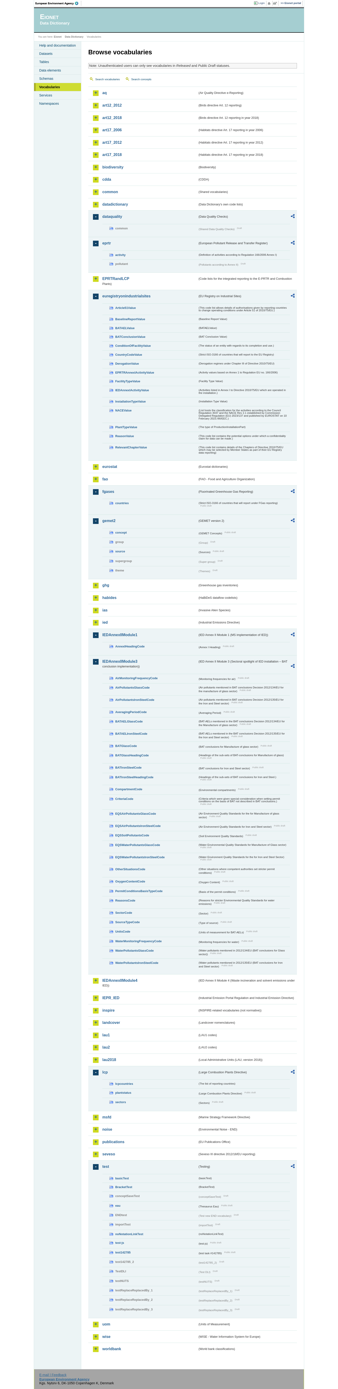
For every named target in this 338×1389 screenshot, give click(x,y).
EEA (58, 3)
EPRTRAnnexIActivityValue (134, 372)
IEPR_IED (110, 998)
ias (105, 610)
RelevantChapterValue (131, 447)
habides (109, 598)
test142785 (123, 1252)
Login (261, 3)
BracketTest (123, 1187)
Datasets (46, 54)
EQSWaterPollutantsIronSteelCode (140, 857)
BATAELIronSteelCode (131, 733)
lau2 (106, 1047)
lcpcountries (124, 1084)
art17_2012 (112, 142)
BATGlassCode (126, 746)
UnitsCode (122, 931)
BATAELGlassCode (129, 721)
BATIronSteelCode (128, 767)
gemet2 (108, 521)
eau (117, 1205)
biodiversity (112, 167)
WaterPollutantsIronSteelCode (136, 963)
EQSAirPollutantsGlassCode (135, 813)
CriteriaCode (124, 799)
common (110, 192)
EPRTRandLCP (115, 279)
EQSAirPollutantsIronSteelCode (138, 826)
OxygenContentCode (130, 881)
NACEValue (123, 410)
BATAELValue (124, 328)
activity (120, 255)
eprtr (106, 243)
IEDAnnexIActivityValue (132, 390)
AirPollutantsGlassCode (132, 687)
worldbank (111, 1349)
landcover (111, 1023)
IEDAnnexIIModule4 (119, 980)
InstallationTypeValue (130, 401)
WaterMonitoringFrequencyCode (138, 941)
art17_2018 (112, 155)
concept (121, 532)
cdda (106, 179)
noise (107, 1129)
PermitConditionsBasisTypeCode (139, 891)
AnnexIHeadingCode (130, 646)
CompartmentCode (128, 789)
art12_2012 (112, 105)
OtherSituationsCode (130, 869)
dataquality (112, 217)
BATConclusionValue (130, 337)
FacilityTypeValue (127, 381)
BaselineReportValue (130, 319)
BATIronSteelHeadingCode (134, 777)
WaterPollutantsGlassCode (134, 950)
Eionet (57, 36)
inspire (108, 1010)
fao (105, 479)
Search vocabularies (107, 79)
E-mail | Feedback (52, 1375)
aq (104, 93)
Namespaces (49, 103)
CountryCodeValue (128, 354)
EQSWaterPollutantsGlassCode (137, 845)
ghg (105, 585)
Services (45, 95)
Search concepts (141, 79)
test (105, 1167)
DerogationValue (127, 363)
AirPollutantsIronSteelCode (134, 700)
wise (106, 1337)
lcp (105, 1072)
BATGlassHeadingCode (132, 755)
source (120, 551)
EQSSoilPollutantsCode (132, 835)
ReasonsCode (125, 900)
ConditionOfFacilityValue (133, 345)
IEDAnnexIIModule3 (119, 661)
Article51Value (125, 308)
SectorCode (123, 912)
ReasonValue (124, 436)
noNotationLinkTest (129, 1234)
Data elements (50, 70)
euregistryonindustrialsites (126, 296)
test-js (119, 1243)
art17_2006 (112, 130)
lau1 (106, 1035)
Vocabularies (49, 87)
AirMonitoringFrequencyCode (136, 678)
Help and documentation (57, 45)
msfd (106, 1117)
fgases (108, 492)
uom (106, 1324)
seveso (108, 1154)
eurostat (109, 467)
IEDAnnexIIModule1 (119, 635)
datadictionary (115, 204)
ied (105, 622)
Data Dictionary (74, 36)
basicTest (122, 1178)
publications (113, 1142)
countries (122, 503)
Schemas (46, 78)
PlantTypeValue (126, 427)
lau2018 (109, 1060)
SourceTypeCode (127, 922)
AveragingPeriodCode (131, 712)
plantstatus (123, 1092)
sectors (120, 1102)
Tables (44, 62)
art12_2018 (112, 118)
